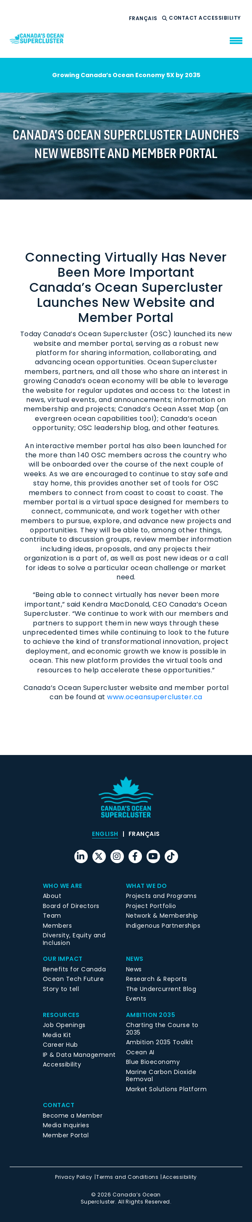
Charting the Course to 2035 (162, 1029)
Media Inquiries (66, 1125)
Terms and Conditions (127, 1176)
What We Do (146, 886)
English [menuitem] (105, 834)
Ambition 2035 (150, 1015)
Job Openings (64, 1025)
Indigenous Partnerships (163, 925)
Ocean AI (140, 1052)
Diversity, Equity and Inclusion (74, 939)
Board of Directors (71, 906)
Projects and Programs (161, 896)
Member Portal (66, 1135)
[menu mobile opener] (236, 40)
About (52, 896)
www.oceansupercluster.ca (154, 697)
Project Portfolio (151, 906)
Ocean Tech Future (73, 979)
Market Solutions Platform (166, 1089)
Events (136, 998)
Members (57, 925)
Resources (61, 1015)
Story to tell (61, 989)
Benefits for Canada (74, 969)
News (135, 959)
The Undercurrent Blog (161, 989)
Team (52, 915)
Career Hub (60, 1044)
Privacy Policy (73, 1176)
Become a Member (72, 1115)
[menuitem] (143, 18)
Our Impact (63, 959)
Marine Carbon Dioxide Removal (161, 1076)
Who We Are (62, 886)
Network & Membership (162, 915)
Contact (184, 18)
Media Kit (57, 1035)
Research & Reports (156, 979)
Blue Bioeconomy (153, 1062)
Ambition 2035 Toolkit (159, 1042)
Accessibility (220, 18)
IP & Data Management (79, 1055)
